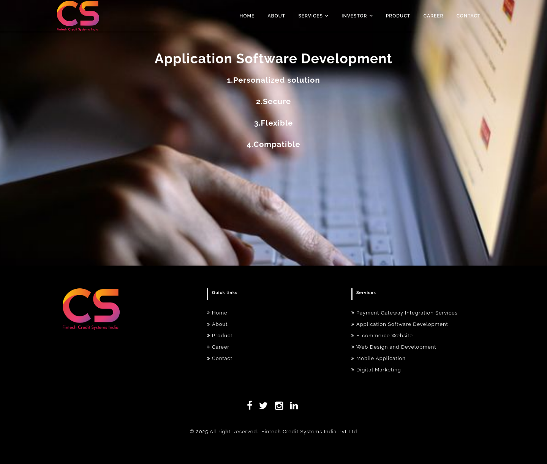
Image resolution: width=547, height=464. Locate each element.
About (277, 16)
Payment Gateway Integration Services (404, 313)
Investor (354, 16)
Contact (469, 16)
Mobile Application (378, 358)
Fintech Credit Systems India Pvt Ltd (309, 431)
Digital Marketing (376, 370)
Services (310, 16)
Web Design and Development (393, 347)
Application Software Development (399, 324)
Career (434, 16)
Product (398, 16)
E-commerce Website (382, 335)
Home (247, 16)
